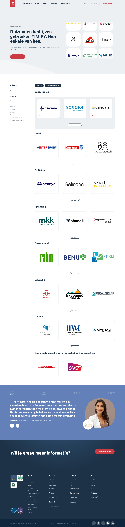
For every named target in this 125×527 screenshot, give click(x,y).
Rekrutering (31, 504)
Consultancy (31, 499)
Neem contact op (105, 451)
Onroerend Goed (33, 491)
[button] (12, 426)
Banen (92, 482)
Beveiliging (52, 488)
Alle (11, 90)
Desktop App (73, 497)
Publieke (30, 510)
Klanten (93, 485)
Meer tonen (74, 164)
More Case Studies (74, 125)
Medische (30, 496)
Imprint (52, 523)
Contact (72, 485)
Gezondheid (13, 109)
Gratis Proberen (74, 480)
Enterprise (54, 3)
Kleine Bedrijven (32, 480)
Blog (92, 488)
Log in (71, 482)
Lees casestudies (18, 57)
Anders (12, 115)
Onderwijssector (32, 507)
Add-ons (51, 482)
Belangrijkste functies (55, 480)
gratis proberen (107, 3)
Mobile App (73, 502)
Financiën (12, 106)
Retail (11, 101)
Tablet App (73, 499)
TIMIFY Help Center (54, 506)
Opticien (12, 103)
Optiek (30, 512)
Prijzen (45, 3)
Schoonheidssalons (33, 493)
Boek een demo (74, 488)
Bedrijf (92, 480)
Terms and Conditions (62, 523)
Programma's (94, 497)
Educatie (12, 112)
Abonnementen (53, 497)
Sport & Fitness (32, 501)
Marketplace (52, 485)
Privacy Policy (73, 523)
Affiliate (93, 499)
